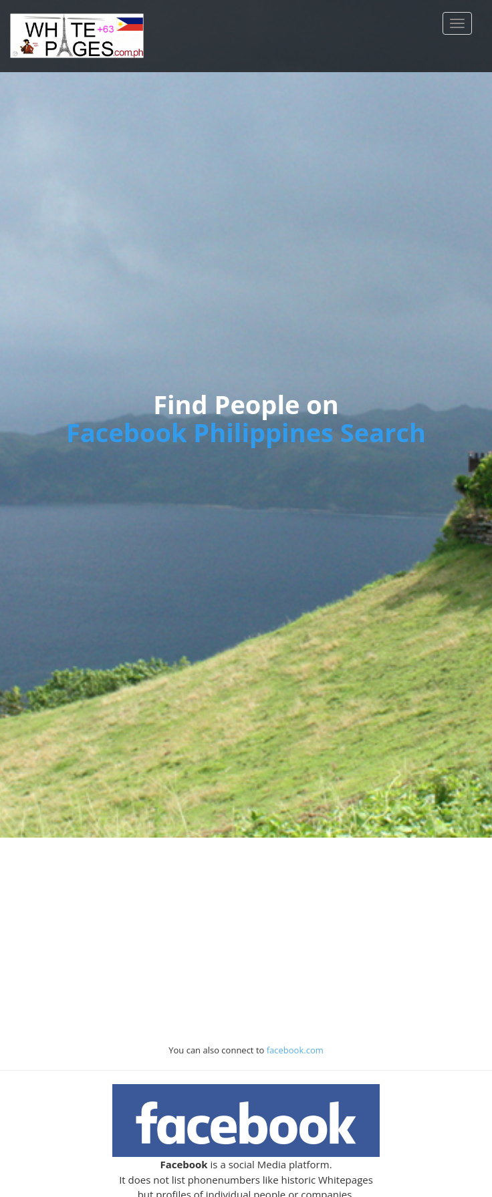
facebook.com (295, 1050)
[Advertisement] (246, 946)
